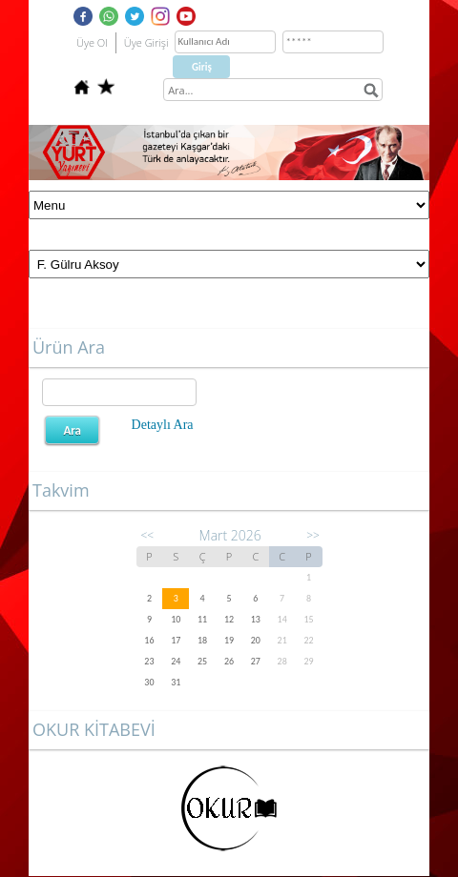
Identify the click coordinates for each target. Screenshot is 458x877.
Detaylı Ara (163, 425)
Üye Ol (92, 42)
